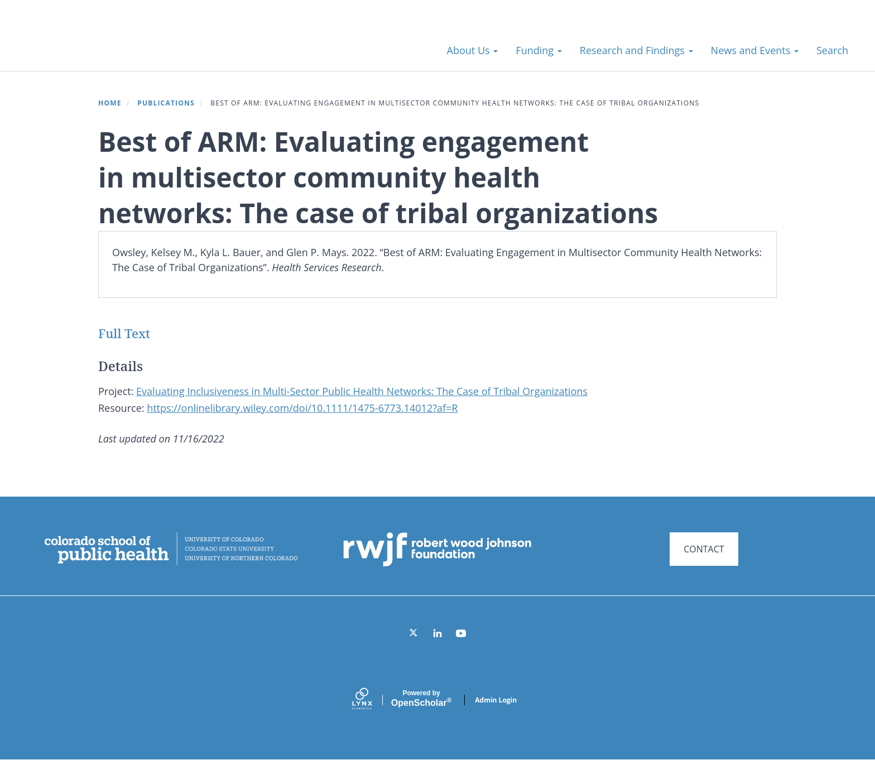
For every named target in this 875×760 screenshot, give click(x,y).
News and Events (755, 50)
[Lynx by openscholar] (371, 700)
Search (832, 50)
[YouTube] (461, 633)
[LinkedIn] (437, 633)
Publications (166, 103)
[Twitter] (414, 633)
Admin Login (496, 700)
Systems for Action (108, 44)
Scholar (421, 699)
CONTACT (704, 549)
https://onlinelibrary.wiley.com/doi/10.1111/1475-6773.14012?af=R (302, 408)
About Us (472, 50)
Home (110, 103)
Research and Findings (636, 50)
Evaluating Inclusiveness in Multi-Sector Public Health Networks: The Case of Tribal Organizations (362, 391)
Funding (538, 50)
